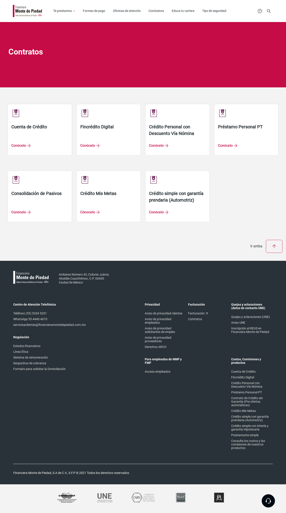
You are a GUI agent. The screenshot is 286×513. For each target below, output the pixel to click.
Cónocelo (87, 212)
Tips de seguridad (214, 11)
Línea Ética (20, 351)
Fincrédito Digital (242, 377)
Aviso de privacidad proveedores (158, 339)
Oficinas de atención (127, 11)
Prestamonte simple (245, 435)
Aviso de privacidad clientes (163, 313)
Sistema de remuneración (30, 357)
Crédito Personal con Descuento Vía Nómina (246, 384)
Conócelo (18, 145)
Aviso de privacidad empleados (158, 320)
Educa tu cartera (183, 11)
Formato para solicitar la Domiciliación (39, 369)
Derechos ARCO (155, 347)
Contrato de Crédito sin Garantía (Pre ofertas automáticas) (247, 401)
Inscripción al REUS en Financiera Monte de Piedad (250, 330)
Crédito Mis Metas (243, 411)
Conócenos (156, 11)
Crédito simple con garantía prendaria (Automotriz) (250, 418)
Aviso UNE (238, 322)
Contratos (195, 319)
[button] (268, 11)
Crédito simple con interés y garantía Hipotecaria (250, 427)
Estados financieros (26, 346)
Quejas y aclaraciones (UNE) (250, 317)
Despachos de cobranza (29, 363)
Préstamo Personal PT (246, 392)
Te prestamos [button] (62, 11)
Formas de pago (94, 11)
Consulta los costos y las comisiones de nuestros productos (248, 444)
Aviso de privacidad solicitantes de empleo (160, 330)
